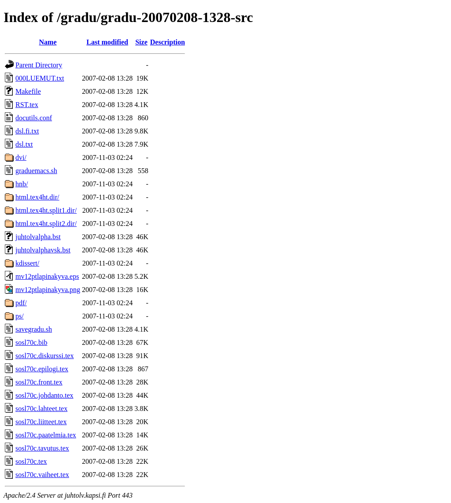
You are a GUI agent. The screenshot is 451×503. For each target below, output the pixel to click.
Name (48, 42)
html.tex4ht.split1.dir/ (46, 210)
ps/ (19, 316)
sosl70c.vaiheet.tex (42, 474)
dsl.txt (24, 144)
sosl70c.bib (31, 342)
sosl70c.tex (31, 461)
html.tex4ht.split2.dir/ (46, 223)
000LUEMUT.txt (39, 78)
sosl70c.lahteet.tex (41, 408)
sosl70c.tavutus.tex (42, 448)
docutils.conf (33, 118)
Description (167, 42)
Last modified (107, 42)
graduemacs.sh (36, 170)
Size (141, 42)
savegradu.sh (33, 329)
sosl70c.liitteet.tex (41, 421)
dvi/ (20, 157)
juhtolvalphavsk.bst (42, 250)
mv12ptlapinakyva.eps (47, 276)
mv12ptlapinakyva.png (47, 289)
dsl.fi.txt (27, 131)
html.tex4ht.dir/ (37, 197)
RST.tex (26, 104)
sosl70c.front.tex (39, 382)
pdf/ (21, 303)
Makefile (28, 91)
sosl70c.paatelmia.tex (45, 435)
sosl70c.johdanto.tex (44, 395)
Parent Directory (38, 65)
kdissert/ (27, 263)
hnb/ (21, 184)
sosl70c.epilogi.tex (41, 369)
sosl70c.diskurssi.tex (44, 355)
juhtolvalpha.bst (38, 236)
